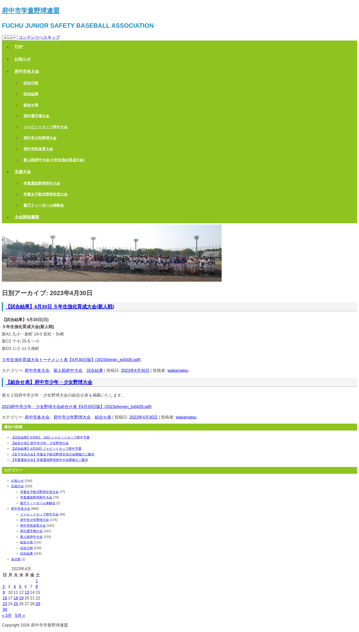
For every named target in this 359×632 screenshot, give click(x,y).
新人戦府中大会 (68, 370)
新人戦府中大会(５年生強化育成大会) (54, 160)
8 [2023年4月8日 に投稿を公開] (36, 586)
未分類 (16, 559)
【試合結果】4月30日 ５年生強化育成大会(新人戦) (59, 306)
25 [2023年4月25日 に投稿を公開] (16, 604)
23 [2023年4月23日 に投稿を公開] (5, 604)
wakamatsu (177, 370)
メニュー (10, 37)
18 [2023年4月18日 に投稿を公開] (16, 598)
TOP (18, 46)
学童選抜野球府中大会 (42, 183)
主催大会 (22, 171)
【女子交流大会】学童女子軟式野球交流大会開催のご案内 (52, 454)
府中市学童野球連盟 (31, 10)
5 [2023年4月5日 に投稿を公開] (20, 586)
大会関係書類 (26, 217)
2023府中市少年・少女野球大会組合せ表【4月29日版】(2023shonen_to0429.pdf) (77, 406)
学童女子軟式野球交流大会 (46, 194)
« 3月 (7, 615)
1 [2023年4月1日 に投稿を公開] (36, 581)
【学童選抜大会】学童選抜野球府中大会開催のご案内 (49, 460)
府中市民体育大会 (38, 149)
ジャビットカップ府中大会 (46, 127)
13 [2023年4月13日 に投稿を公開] (26, 592)
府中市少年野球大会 (40, 138)
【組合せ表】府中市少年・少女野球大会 (48, 382)
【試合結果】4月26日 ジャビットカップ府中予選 (46, 448)
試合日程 (31, 83)
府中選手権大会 (36, 116)
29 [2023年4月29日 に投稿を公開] (37, 604)
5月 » (20, 615)
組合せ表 (31, 105)
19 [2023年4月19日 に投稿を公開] (21, 598)
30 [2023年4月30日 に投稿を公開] (5, 609)
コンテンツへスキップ (39, 37)
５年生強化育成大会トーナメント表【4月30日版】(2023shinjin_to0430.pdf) (71, 359)
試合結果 (31, 94)
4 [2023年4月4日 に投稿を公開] (15, 586)
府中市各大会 (26, 71)
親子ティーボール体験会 (44, 205)
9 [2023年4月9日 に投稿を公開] (4, 592)
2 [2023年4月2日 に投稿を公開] (4, 586)
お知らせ (22, 59)
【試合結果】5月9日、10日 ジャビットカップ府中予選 (50, 437)
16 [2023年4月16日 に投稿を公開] (5, 598)
